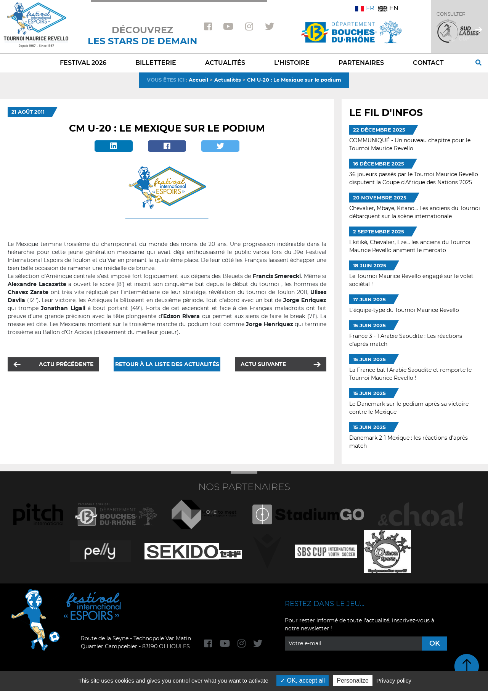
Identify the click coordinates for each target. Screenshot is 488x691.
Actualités (227, 80)
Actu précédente (66, 364)
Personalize (353, 680)
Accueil (198, 80)
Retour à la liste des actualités (167, 364)
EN (388, 8)
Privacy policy (393, 680)
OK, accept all (302, 680)
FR (364, 8)
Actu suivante (263, 364)
